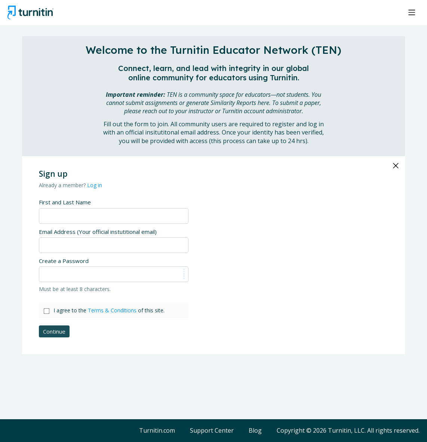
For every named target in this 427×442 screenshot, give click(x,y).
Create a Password (64, 260)
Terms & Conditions (112, 310)
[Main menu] (411, 12)
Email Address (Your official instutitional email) (98, 231)
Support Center (212, 431)
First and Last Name (65, 202)
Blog (255, 431)
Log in (94, 185)
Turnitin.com (157, 431)
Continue (54, 331)
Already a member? (70, 185)
